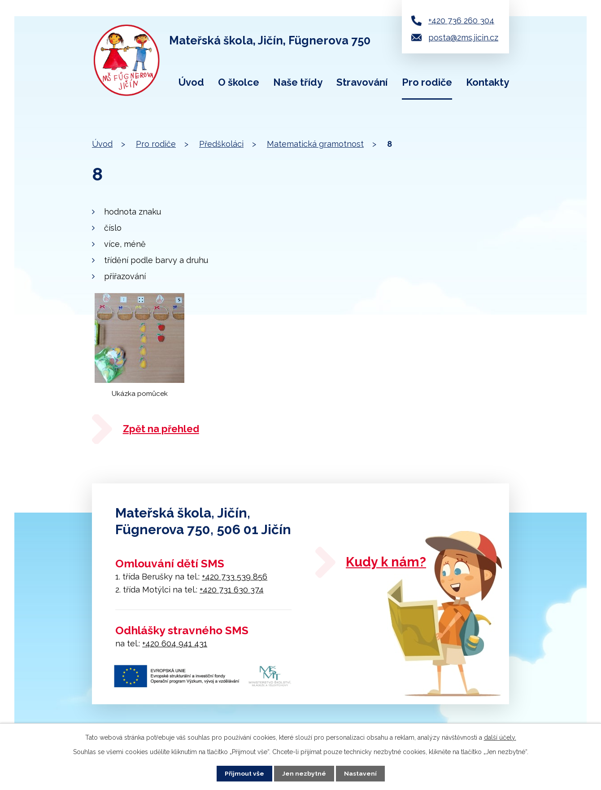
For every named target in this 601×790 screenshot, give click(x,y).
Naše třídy (297, 82)
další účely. (500, 737)
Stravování (362, 82)
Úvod (191, 82)
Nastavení (360, 773)
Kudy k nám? (388, 563)
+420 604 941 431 (174, 644)
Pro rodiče (427, 82)
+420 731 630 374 (232, 590)
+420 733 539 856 (234, 577)
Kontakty (487, 82)
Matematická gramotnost (315, 144)
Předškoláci (221, 144)
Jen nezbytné (304, 773)
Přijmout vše (244, 773)
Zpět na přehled (162, 429)
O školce (238, 82)
